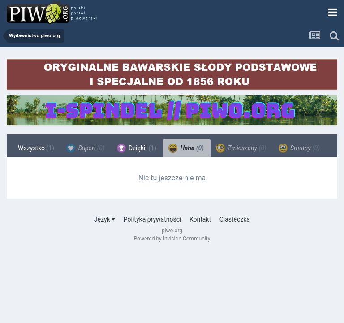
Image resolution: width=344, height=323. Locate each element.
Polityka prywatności (152, 219)
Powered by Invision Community (172, 239)
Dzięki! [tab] (137, 148)
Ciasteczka (234, 219)
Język (104, 219)
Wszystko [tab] (36, 148)
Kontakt (200, 219)
